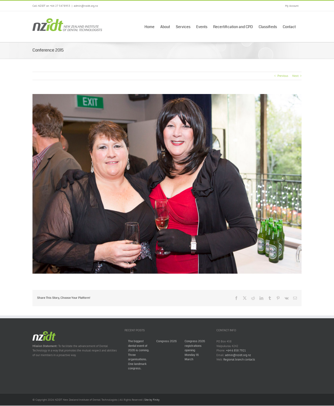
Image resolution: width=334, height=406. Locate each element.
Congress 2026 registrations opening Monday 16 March (195, 350)
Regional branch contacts (239, 359)
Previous (282, 76)
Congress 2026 (166, 341)
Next (295, 76)
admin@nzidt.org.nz (86, 5)
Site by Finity (152, 399)
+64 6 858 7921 (236, 350)
